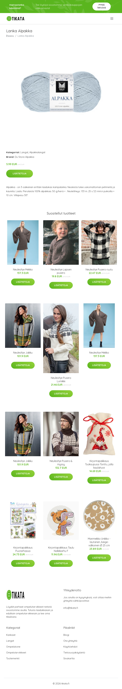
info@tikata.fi (70, 607)
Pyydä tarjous (101, 6)
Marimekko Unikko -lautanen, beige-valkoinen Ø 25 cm (99, 542)
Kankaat (10, 634)
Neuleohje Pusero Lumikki (61, 379)
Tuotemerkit (12, 658)
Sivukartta (69, 658)
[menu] (112, 18)
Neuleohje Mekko (23, 269)
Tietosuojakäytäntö (74, 652)
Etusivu (10, 35)
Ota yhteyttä (70, 640)
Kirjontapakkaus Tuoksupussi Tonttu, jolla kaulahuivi (99, 464)
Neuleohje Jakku (23, 352)
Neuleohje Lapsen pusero (61, 271)
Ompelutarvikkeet (16, 652)
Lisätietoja (19, 173)
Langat (24, 152)
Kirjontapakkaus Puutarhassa (23, 549)
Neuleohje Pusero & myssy (61, 462)
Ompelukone (13, 646)
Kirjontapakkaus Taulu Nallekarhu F (61, 549)
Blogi (66, 634)
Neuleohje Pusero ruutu (99, 269)
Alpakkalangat (37, 152)
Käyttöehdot (70, 646)
